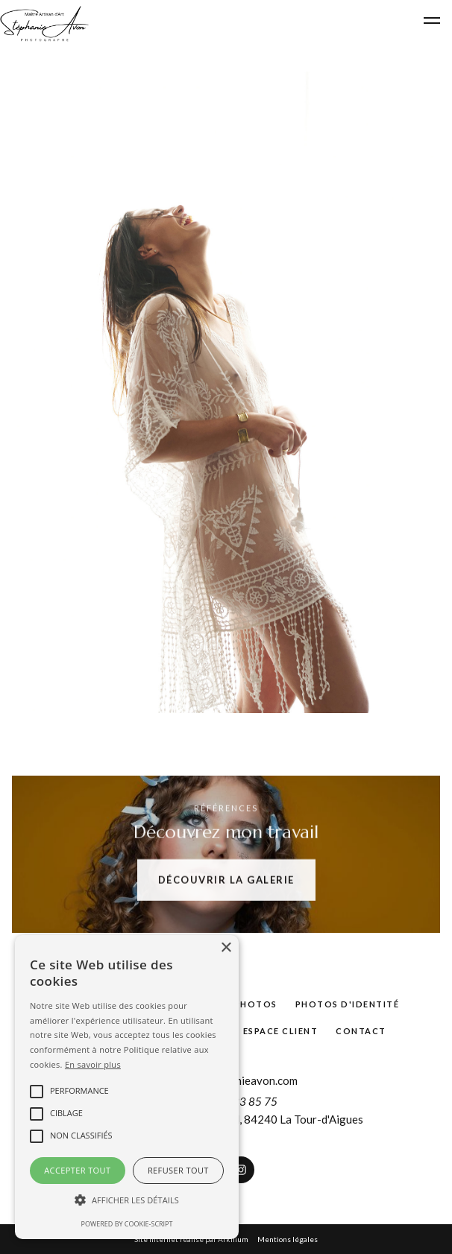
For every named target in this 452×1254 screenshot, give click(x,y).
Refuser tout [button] (178, 1170)
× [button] (225, 948)
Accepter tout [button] (77, 1170)
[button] (127, 1200)
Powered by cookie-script (127, 1224)
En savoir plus (93, 1064)
